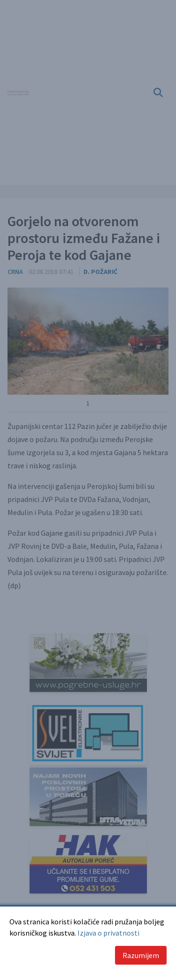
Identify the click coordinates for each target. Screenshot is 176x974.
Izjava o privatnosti (108, 932)
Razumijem (140, 955)
